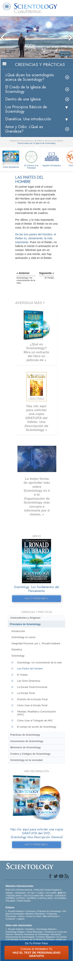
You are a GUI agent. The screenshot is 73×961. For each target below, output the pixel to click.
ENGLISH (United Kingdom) (47, 890)
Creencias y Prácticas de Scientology (43, 911)
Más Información (51, 916)
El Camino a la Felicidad (31, 159)
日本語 (40, 893)
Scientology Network (46, 929)
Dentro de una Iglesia (23, 99)
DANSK (9, 893)
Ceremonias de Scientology (26, 741)
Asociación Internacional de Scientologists (33, 935)
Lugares (20, 919)
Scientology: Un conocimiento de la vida (39, 662)
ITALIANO (10, 901)
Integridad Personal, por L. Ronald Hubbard (35, 643)
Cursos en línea (33, 916)
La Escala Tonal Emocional (32, 687)
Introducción (18, 631)
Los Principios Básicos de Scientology (26, 109)
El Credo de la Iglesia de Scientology (25, 89)
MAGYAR (38, 895)
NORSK (49, 895)
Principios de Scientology (25, 624)
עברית (31, 892)
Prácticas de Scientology (25, 734)
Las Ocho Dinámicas (28, 680)
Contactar (10, 919)
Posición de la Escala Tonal (32, 699)
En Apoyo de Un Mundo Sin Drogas (37, 939)
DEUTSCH (28, 895)
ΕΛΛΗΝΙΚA (60, 898)
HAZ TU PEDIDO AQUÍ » (36, 598)
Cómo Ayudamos (11, 167)
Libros (21, 916)
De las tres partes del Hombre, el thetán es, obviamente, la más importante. (35, 238)
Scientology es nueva (23, 637)
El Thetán (22, 674)
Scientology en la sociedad (26, 760)
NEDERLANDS (14, 895)
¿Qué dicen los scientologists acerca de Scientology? (29, 77)
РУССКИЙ (51, 893)
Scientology (17, 655)
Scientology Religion (15, 932)
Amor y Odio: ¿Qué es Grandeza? (24, 129)
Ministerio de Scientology (25, 747)
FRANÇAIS (20, 893)
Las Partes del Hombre (30, 668)
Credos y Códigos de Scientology (30, 753)
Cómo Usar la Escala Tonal (32, 705)
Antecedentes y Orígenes (25, 617)
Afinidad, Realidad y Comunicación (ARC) (36, 713)
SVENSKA (60, 895)
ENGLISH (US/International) (19, 890)
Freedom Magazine (45, 937)
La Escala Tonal (26, 693)
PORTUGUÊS (23, 901)
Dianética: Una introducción (28, 119)
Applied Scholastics (52, 158)
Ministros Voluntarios (35, 914)
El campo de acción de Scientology (36, 726)
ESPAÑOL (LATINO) (15, 898)
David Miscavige (34, 932)
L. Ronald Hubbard (14, 911)
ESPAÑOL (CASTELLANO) (40, 898)
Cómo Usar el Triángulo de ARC (35, 720)
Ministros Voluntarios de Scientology (32, 934)
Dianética (16, 649)
